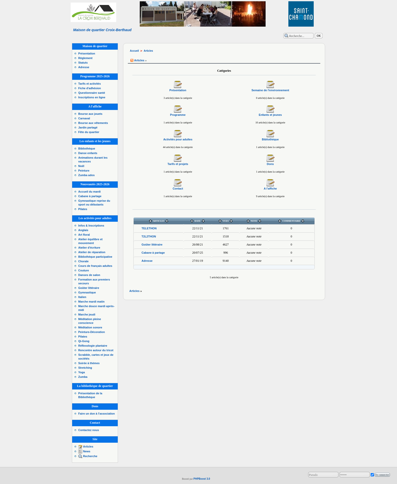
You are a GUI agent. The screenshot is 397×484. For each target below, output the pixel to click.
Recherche (90, 456)
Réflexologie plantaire (92, 345)
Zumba (82, 376)
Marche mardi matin (91, 301)
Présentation (86, 53)
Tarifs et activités (89, 83)
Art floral (84, 234)
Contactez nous (88, 430)
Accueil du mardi (89, 191)
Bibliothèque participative (95, 256)
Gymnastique (87, 292)
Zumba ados (86, 175)
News (86, 451)
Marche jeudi (86, 314)
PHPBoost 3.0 (201, 478)
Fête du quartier (88, 132)
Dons (270, 163)
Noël (81, 165)
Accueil (134, 50)
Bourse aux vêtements (93, 122)
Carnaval (84, 118)
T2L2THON (149, 236)
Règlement (85, 58)
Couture (83, 270)
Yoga (81, 372)
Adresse (83, 67)
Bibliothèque (86, 148)
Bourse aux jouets (90, 113)
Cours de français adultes (95, 265)
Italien (82, 297)
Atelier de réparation (91, 252)
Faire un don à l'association (96, 413)
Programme (178, 114)
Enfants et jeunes (270, 114)
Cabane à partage (90, 196)
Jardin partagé (87, 127)
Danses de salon (89, 274)
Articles (88, 446)
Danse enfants (87, 153)
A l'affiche (270, 188)
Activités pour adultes (177, 139)
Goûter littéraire (88, 287)
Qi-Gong (83, 341)
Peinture (83, 170)
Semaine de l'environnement (270, 90)
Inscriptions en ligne (91, 97)
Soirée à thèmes (89, 363)
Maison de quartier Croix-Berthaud (102, 30)
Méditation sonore (90, 327)
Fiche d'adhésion (89, 88)
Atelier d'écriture (89, 247)
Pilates (82, 209)
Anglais (83, 230)
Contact (178, 188)
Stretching (85, 367)
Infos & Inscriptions (91, 225)
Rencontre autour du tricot (95, 350)
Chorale (83, 261)
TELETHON (149, 228)
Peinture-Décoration (91, 331)
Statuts (83, 62)
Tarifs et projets (178, 163)
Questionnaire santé (91, 92)
